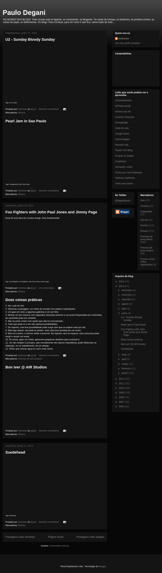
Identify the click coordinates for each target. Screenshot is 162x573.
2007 (122, 402)
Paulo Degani (24, 12)
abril (124, 359)
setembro (127, 299)
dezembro (127, 290)
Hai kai (144, 220)
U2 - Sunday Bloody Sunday (30, 39)
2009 (122, 392)
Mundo (144, 225)
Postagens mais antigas (90, 536)
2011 (122, 383)
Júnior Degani (122, 139)
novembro (127, 294)
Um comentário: (47, 288)
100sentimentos (123, 100)
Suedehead (15, 452)
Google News (122, 133)
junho (125, 313)
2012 (122, 378)
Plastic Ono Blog (124, 150)
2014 (122, 281)
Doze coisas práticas (23, 300)
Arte (142, 200)
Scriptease (120, 161)
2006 (122, 406)
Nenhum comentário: (49, 109)
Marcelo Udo (121, 144)
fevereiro (126, 368)
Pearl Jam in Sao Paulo (25, 121)
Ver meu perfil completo (127, 43)
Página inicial (55, 536)
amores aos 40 (123, 111)
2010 (122, 388)
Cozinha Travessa (124, 117)
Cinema (144, 206)
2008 (122, 397)
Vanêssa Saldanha (125, 178)
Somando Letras (123, 167)
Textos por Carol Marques (128, 172)
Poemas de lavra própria (30, 358)
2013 (122, 286)
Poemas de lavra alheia (146, 238)
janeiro (125, 373)
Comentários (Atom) (59, 545)
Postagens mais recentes (20, 536)
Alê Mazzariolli (122, 106)
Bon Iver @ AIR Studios (26, 367)
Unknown (123, 38)
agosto (125, 304)
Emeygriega (121, 122)
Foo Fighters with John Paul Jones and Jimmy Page (51, 212)
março (125, 364)
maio (124, 354)
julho (124, 308)
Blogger (102, 566)
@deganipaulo (122, 200)
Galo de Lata (122, 128)
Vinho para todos (124, 183)
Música (21, 112)
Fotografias (146, 211)
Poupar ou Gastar (124, 155)
